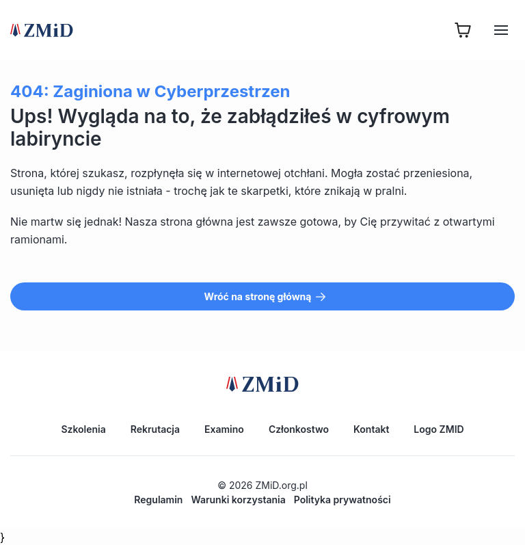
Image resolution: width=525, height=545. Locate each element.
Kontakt (371, 429)
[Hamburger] (501, 30)
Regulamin (158, 499)
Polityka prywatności (342, 499)
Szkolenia (83, 429)
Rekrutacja (155, 429)
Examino (224, 429)
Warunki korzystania (238, 499)
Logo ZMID (438, 429)
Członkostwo (299, 429)
